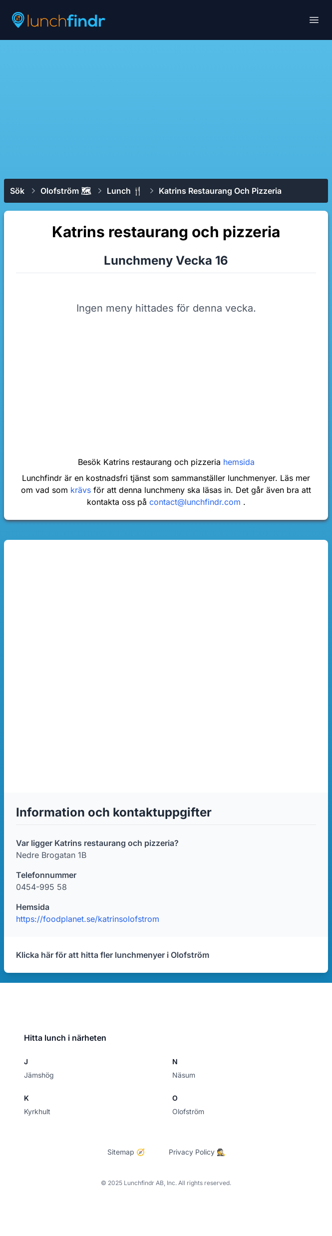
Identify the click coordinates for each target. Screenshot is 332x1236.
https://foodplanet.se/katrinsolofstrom (87, 919)
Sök (17, 191)
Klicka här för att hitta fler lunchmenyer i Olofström (112, 955)
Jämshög (39, 1075)
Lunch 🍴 (125, 191)
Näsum (183, 1075)
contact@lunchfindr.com (196, 502)
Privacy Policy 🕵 (197, 1152)
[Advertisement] (166, 108)
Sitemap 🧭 (126, 1152)
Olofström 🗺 (65, 191)
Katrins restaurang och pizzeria (220, 191)
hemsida (239, 462)
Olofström (188, 1111)
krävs (81, 490)
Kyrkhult (37, 1111)
